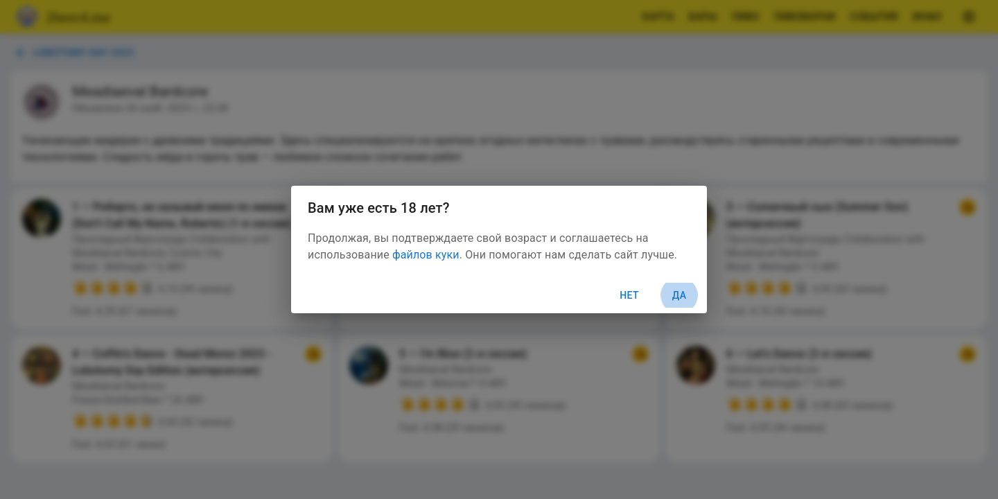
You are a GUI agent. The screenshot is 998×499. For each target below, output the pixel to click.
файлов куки (425, 254)
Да (679, 295)
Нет (629, 295)
